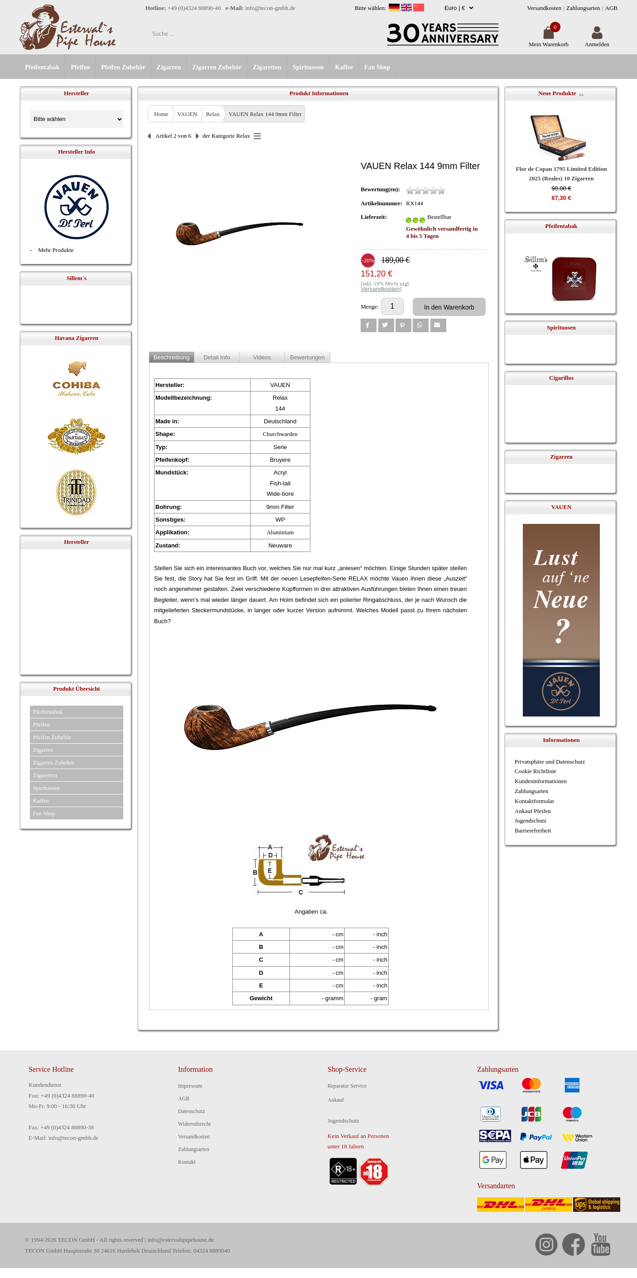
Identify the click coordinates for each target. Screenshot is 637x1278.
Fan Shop (377, 67)
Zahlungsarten (583, 8)
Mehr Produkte (55, 250)
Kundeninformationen (541, 781)
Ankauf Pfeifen (533, 811)
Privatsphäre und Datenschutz (550, 761)
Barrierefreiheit (533, 830)
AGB (611, 8)
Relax (213, 114)
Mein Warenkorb (549, 41)
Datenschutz (191, 1111)
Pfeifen (80, 67)
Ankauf (336, 1100)
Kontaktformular (534, 801)
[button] (368, 325)
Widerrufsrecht (194, 1124)
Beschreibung (172, 357)
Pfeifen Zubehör (123, 67)
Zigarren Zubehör (216, 67)
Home (161, 114)
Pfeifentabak (42, 67)
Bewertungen (307, 357)
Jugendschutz (530, 820)
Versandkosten (544, 8)
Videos (262, 357)
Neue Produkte (557, 93)
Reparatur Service (347, 1086)
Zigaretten (267, 67)
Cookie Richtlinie (535, 771)
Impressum (190, 1086)
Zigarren (169, 67)
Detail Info (216, 357)
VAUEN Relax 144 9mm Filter (265, 114)
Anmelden (597, 41)
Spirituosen (308, 67)
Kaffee (344, 67)
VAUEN (187, 114)
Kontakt (187, 1162)
